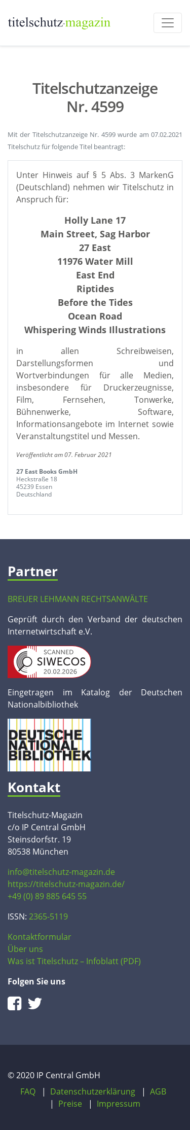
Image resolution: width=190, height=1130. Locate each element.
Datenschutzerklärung (92, 1091)
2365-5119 (48, 916)
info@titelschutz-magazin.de (61, 871)
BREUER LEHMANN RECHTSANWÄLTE (78, 599)
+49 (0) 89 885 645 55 (47, 896)
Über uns (25, 949)
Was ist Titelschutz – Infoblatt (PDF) (74, 961)
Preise (70, 1103)
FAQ (27, 1091)
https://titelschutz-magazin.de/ (66, 884)
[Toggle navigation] (168, 23)
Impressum (118, 1103)
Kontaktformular (39, 936)
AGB (158, 1091)
